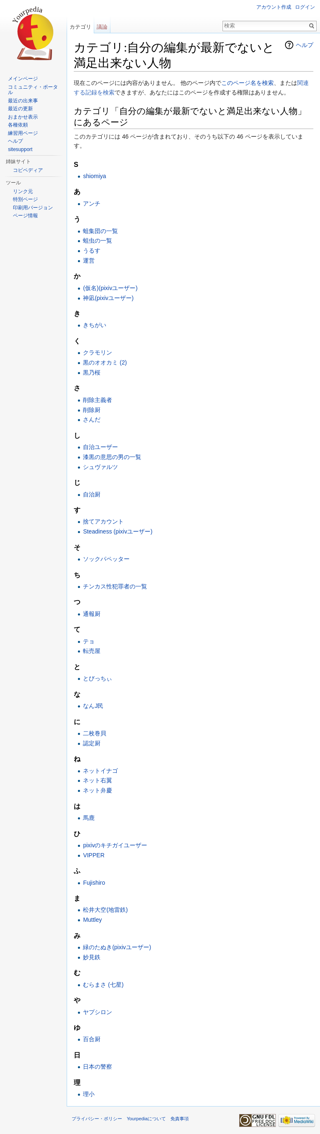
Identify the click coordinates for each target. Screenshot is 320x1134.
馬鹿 (89, 817)
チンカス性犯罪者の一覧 (115, 586)
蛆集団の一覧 (100, 231)
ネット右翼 (97, 780)
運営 (89, 260)
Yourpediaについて (146, 1118)
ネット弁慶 (97, 790)
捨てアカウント (103, 521)
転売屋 (91, 651)
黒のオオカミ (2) (105, 362)
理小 (89, 1094)
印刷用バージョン (33, 208)
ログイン (305, 7)
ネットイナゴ (100, 770)
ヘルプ (304, 45)
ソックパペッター (106, 559)
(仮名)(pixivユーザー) (110, 288)
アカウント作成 (273, 7)
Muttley (92, 919)
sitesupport (20, 149)
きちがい (94, 325)
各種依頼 (18, 125)
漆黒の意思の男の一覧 (112, 457)
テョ (89, 641)
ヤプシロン (97, 1012)
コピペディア (28, 170)
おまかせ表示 (23, 117)
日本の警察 (97, 1066)
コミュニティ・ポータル (33, 90)
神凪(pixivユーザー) (108, 298)
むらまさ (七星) (103, 984)
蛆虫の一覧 (97, 240)
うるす (91, 250)
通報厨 (91, 613)
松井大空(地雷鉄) (105, 909)
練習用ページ (23, 133)
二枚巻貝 (94, 733)
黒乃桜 (91, 372)
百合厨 (91, 1039)
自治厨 (91, 494)
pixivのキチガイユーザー (115, 845)
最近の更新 (20, 109)
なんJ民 (93, 705)
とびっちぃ (97, 678)
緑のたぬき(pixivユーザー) (117, 947)
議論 (102, 27)
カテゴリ (80, 27)
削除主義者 (97, 400)
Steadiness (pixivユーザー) (117, 531)
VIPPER (93, 855)
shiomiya (94, 176)
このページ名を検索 (247, 82)
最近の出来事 (23, 101)
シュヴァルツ (100, 467)
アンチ (91, 203)
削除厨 (91, 410)
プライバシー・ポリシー (97, 1118)
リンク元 (23, 191)
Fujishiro (94, 882)
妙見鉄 (91, 957)
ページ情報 (25, 215)
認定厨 (91, 743)
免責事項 (179, 1118)
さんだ (91, 419)
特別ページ (25, 199)
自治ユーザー (100, 447)
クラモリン (97, 352)
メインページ (23, 79)
